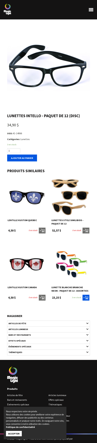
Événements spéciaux (47, 346)
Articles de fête (47, 323)
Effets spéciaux (47, 340)
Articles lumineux (47, 329)
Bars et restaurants (47, 335)
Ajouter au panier (22, 157)
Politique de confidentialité (20, 427)
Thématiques (47, 352)
